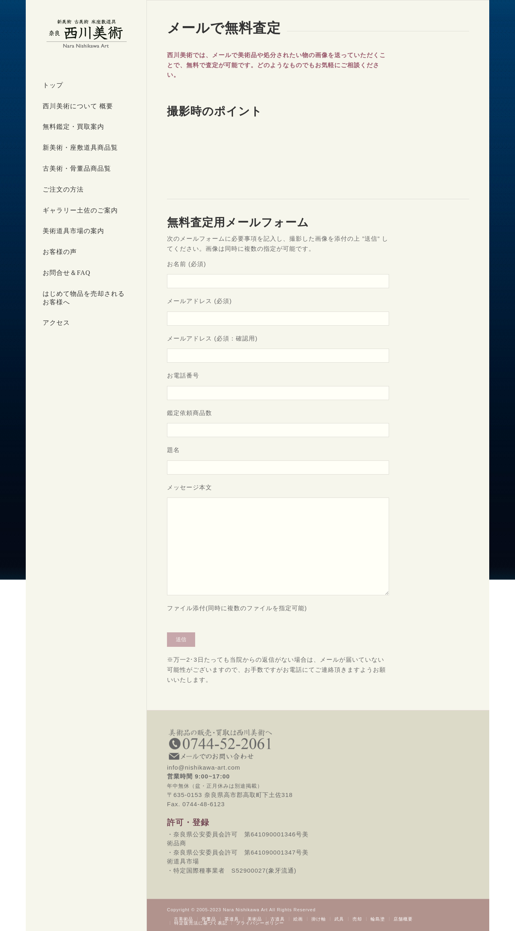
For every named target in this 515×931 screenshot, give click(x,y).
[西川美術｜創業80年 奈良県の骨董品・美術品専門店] (86, 33)
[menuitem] (86, 85)
